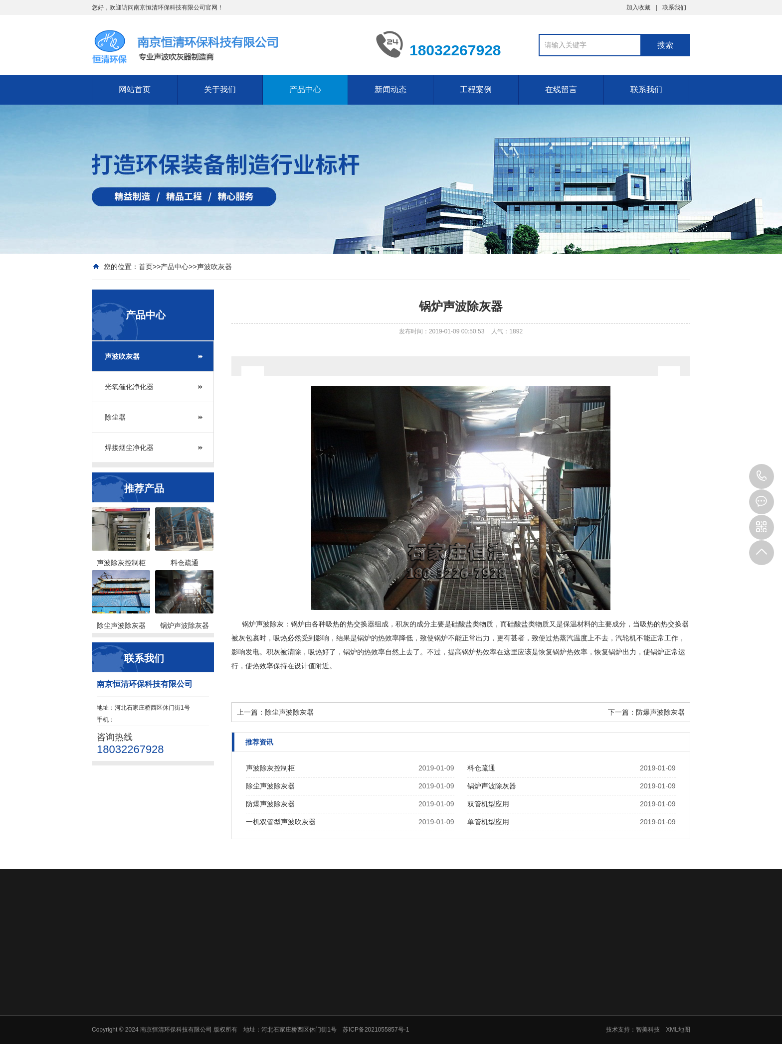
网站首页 (135, 89)
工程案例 (476, 89)
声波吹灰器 (214, 267)
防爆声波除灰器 (660, 712)
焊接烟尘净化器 (129, 448)
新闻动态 (390, 89)
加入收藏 (638, 7)
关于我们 (220, 89)
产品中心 (305, 89)
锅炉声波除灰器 (491, 786)
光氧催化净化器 (129, 387)
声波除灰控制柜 (270, 768)
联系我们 (674, 7)
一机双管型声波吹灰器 (281, 822)
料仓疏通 (481, 768)
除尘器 (115, 417)
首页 (146, 267)
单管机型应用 (488, 822)
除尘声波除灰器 (289, 712)
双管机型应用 (488, 804)
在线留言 (561, 89)
